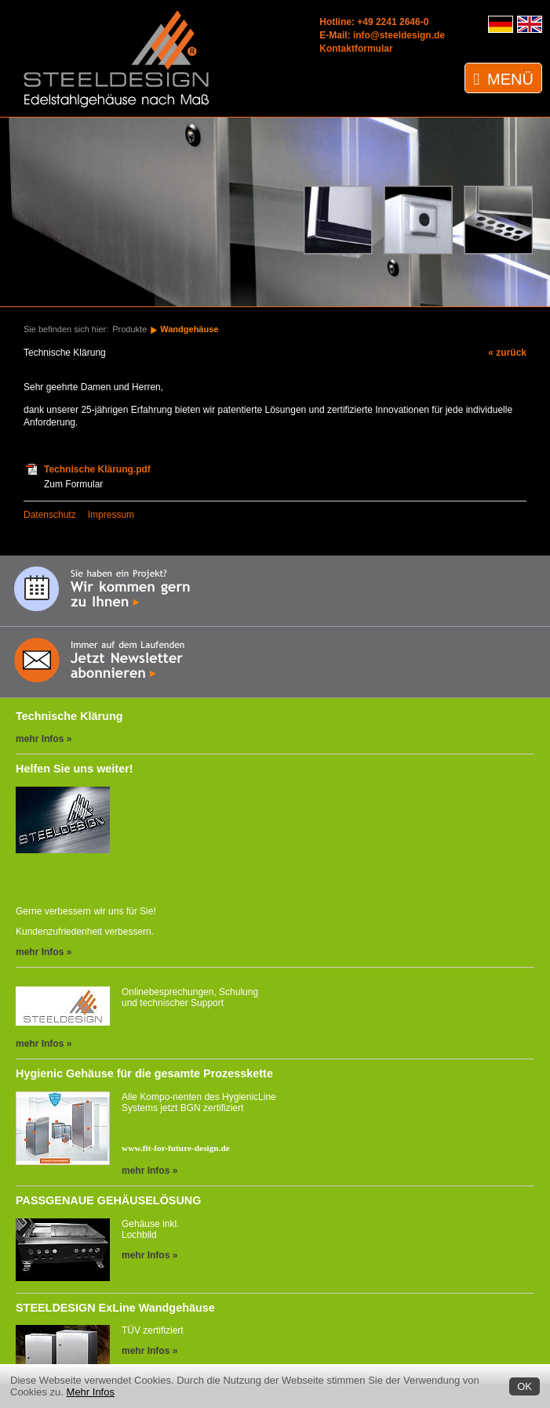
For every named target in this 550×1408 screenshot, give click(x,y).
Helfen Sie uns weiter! (74, 768)
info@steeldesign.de (399, 35)
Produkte (129, 329)
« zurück (507, 352)
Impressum (111, 514)
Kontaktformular (355, 48)
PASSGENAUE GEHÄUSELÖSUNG (108, 1200)
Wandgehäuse (189, 329)
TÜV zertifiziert (153, 1330)
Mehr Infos (91, 1392)
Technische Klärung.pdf (97, 469)
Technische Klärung (69, 716)
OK (524, 1386)
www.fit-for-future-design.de (176, 1148)
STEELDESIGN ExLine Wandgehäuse (115, 1307)
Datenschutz (50, 514)
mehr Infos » (43, 738)
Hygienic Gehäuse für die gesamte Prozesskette (144, 1073)
